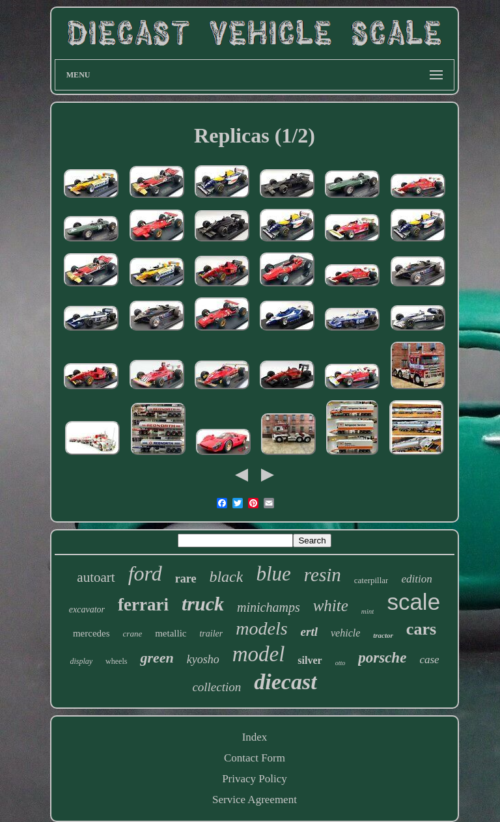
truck (203, 603)
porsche (382, 658)
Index (255, 737)
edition (416, 579)
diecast (285, 682)
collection (216, 687)
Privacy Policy (254, 779)
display (81, 661)
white (330, 605)
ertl (309, 631)
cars (421, 629)
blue (273, 573)
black (226, 576)
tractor (383, 635)
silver (310, 660)
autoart (96, 577)
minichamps (268, 607)
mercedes (91, 633)
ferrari (143, 604)
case (429, 659)
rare (186, 578)
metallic (170, 633)
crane (133, 633)
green (156, 658)
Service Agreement (254, 799)
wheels (116, 661)
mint (367, 611)
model (258, 654)
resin (322, 574)
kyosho (203, 659)
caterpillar (371, 580)
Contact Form (254, 758)
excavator (87, 609)
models (261, 628)
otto (340, 662)
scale (413, 601)
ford (145, 573)
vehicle (345, 632)
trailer (211, 633)
